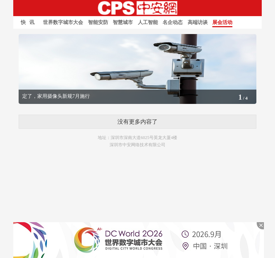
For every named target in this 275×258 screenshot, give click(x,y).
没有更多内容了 (137, 122)
